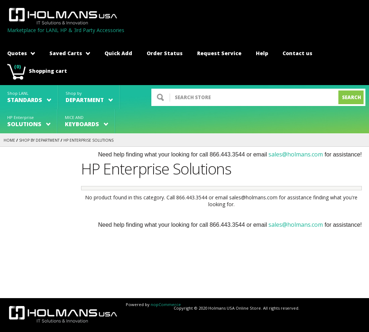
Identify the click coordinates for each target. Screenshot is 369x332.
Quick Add (118, 53)
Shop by (89, 97)
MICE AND (86, 121)
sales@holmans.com (295, 154)
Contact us (297, 53)
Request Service (219, 53)
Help (262, 53)
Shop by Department (39, 140)
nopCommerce (166, 304)
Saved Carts (69, 53)
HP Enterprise (28, 121)
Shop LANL (29, 97)
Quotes (21, 53)
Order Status (165, 53)
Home (9, 140)
